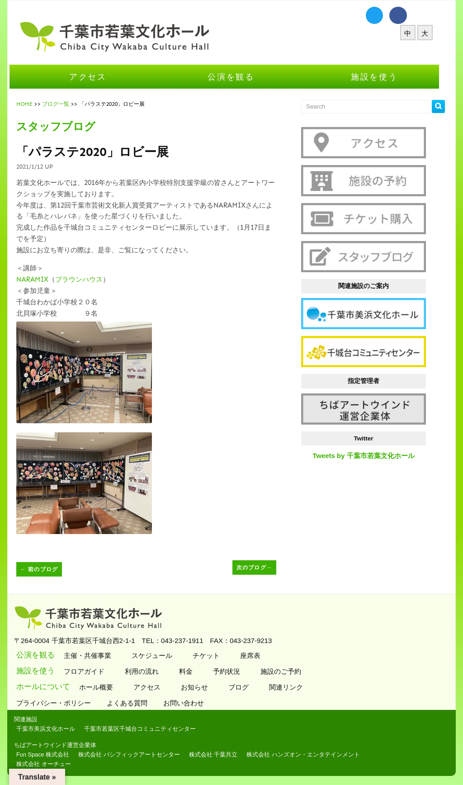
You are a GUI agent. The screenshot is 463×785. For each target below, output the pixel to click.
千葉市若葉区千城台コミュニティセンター (147, 728)
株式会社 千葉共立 (220, 754)
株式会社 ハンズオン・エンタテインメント (310, 754)
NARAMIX (40, 279)
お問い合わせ (191, 703)
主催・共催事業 (93, 655)
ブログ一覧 (62, 104)
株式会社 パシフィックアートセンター (136, 754)
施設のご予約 (286, 671)
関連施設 (33, 719)
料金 (192, 671)
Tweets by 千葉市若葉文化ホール (371, 455)
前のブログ (46, 569)
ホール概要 (102, 687)
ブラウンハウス (86, 279)
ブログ (244, 687)
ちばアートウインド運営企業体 (62, 745)
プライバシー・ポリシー (62, 703)
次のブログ (261, 567)
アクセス (95, 76)
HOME (32, 104)
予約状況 (232, 671)
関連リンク (292, 687)
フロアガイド (90, 671)
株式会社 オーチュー (51, 764)
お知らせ (200, 687)
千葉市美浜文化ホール (53, 728)
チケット (212, 655)
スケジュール (158, 655)
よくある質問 (135, 703)
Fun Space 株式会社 (50, 754)
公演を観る (238, 76)
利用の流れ (148, 671)
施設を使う (381, 76)
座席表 (256, 655)
